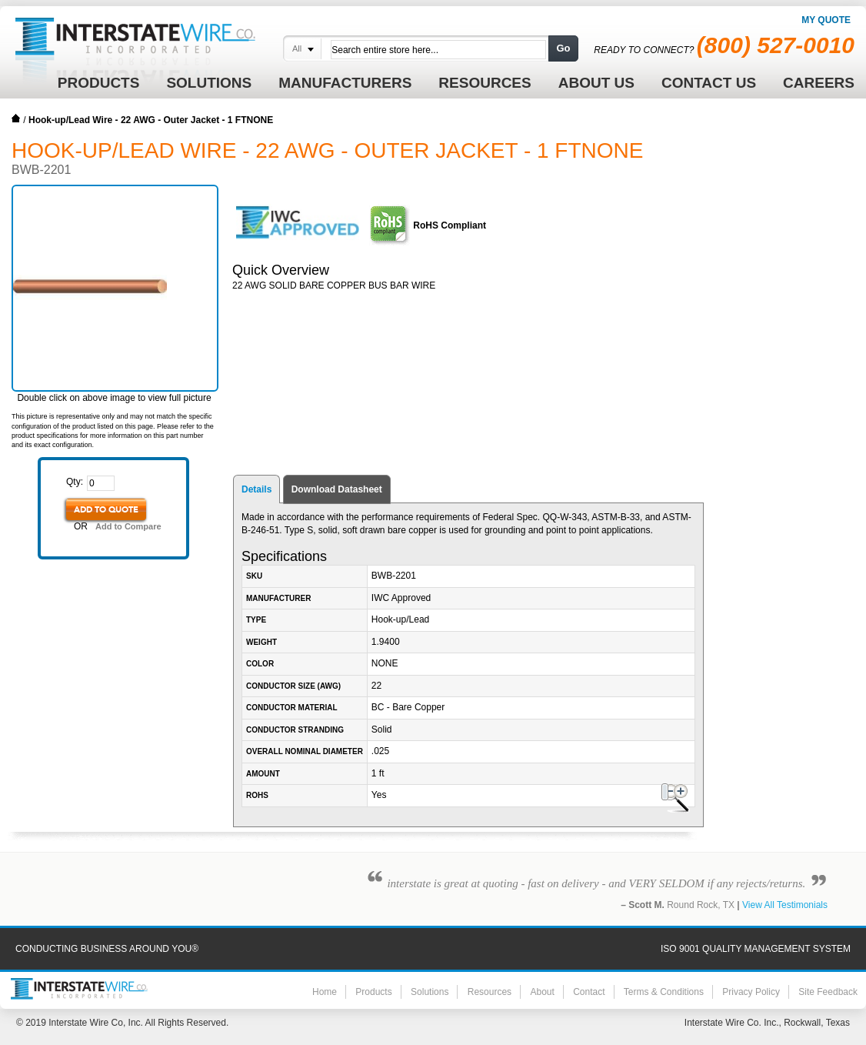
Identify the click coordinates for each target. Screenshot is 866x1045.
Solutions (429, 992)
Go (563, 48)
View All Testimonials (785, 905)
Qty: (74, 481)
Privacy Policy (751, 992)
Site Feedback (828, 992)
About (542, 992)
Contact (589, 992)
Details (256, 489)
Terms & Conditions (664, 992)
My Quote (826, 20)
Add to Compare (128, 526)
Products (373, 992)
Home (16, 118)
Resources (489, 992)
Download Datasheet (336, 489)
